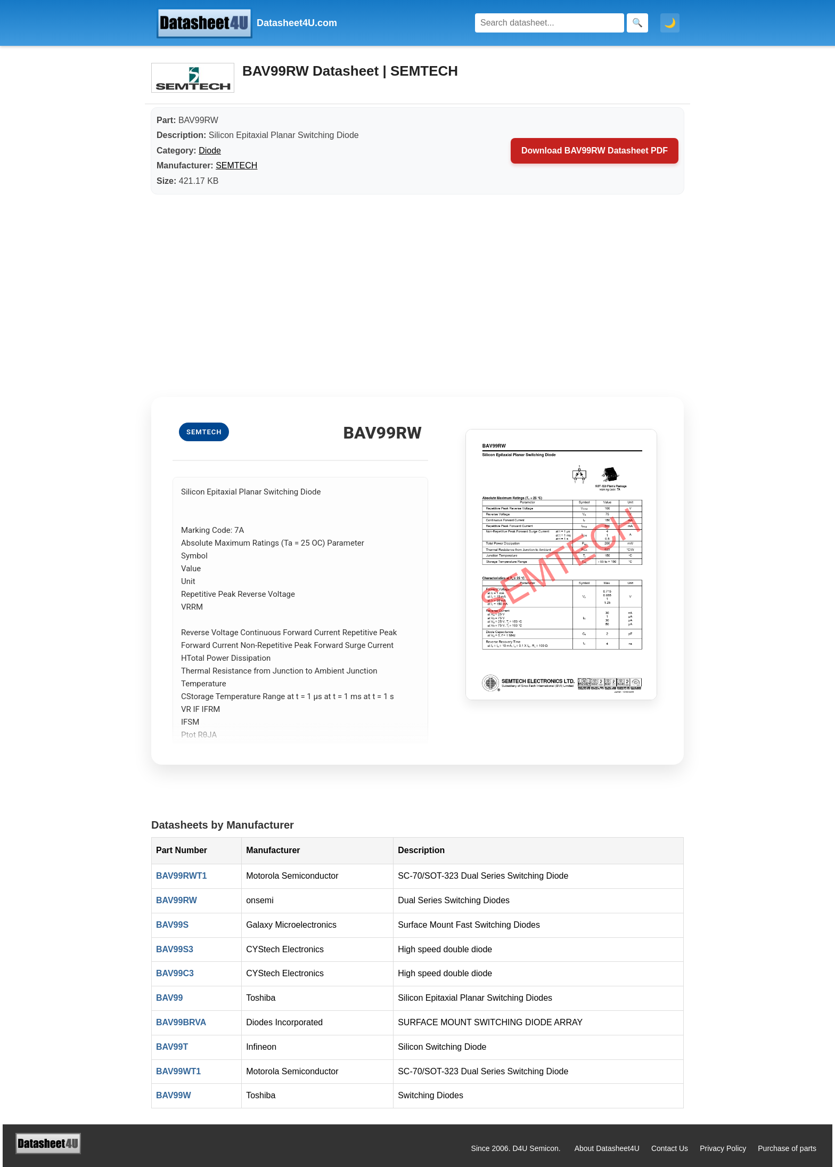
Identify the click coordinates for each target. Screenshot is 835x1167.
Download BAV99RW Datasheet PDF (594, 150)
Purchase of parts (787, 1148)
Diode (210, 150)
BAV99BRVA (181, 1022)
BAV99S (172, 924)
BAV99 (169, 997)
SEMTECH (236, 165)
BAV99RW (176, 900)
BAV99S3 (174, 949)
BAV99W (173, 1095)
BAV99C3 (175, 973)
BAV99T (172, 1046)
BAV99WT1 (178, 1071)
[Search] (549, 23)
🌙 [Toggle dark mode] (670, 23)
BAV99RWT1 (181, 875)
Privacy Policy (723, 1148)
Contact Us (669, 1148)
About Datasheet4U (607, 1148)
